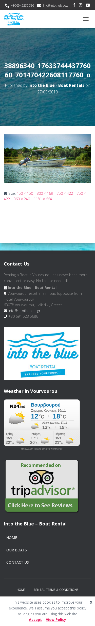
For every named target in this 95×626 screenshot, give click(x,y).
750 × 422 (65, 193)
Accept (35, 619)
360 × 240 (22, 199)
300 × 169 (45, 193)
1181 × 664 (43, 199)
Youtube (88, 6)
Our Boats (16, 550)
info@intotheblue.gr (56, 5)
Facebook (74, 6)
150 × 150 (25, 193)
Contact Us (17, 562)
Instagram (80, 6)
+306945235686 (22, 5)
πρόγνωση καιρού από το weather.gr (42, 449)
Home (11, 537)
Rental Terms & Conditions (56, 590)
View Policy (56, 619)
